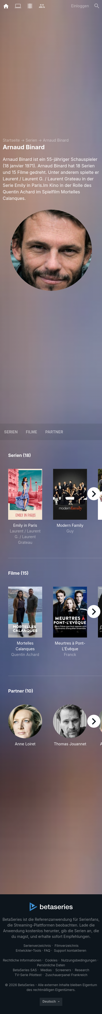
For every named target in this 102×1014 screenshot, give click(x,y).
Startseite (11, 140)
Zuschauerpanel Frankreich (66, 975)
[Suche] (97, 6)
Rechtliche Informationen (22, 960)
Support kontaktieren (70, 950)
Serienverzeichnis (37, 946)
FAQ (47, 950)
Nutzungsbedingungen (78, 960)
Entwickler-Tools (28, 950)
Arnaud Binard (56, 140)
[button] (25, 725)
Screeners (63, 970)
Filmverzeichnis (67, 946)
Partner (54, 432)
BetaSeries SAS (25, 970)
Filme (31, 432)
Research (82, 970)
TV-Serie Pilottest (28, 975)
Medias (46, 970)
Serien (31, 140)
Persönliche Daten (51, 965)
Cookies (51, 960)
